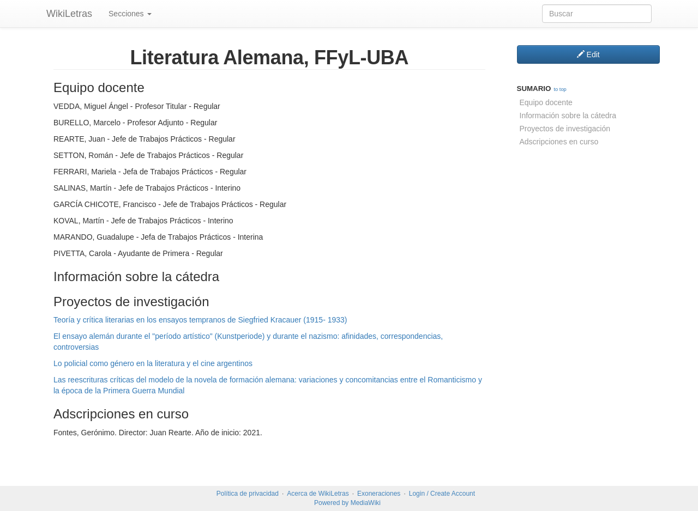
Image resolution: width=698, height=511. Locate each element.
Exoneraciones (378, 493)
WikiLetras (69, 13)
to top (559, 89)
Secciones (130, 13)
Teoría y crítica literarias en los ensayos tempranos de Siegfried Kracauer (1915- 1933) (200, 319)
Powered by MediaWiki (347, 503)
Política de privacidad (247, 493)
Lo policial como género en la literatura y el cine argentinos (152, 363)
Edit (588, 54)
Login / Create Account (442, 493)
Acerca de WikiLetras (317, 493)
